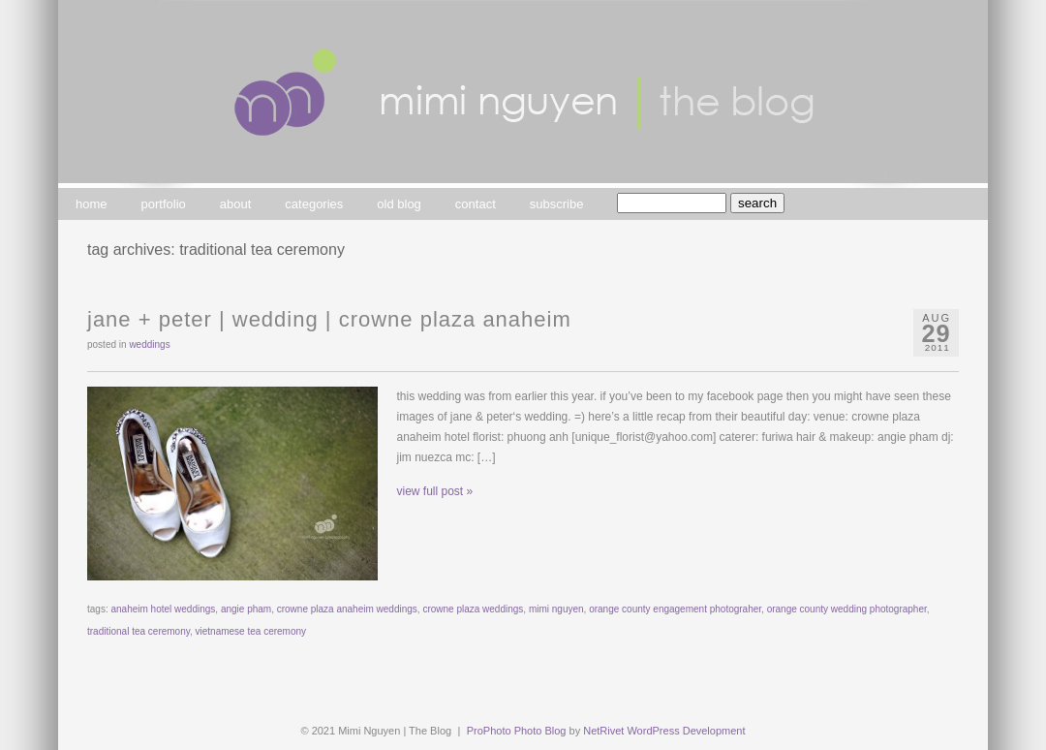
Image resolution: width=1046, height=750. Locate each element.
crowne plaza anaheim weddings (347, 609)
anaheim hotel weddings (162, 609)
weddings (149, 344)
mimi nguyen (556, 609)
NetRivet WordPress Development (664, 730)
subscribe (557, 204)
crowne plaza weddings (472, 609)
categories (314, 204)
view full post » (435, 491)
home (92, 204)
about (236, 204)
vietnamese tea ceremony (251, 631)
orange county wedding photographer (847, 609)
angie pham (246, 609)
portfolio (163, 204)
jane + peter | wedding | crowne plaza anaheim (329, 319)
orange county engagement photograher (675, 609)
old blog (399, 204)
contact (475, 204)
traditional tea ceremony (138, 631)
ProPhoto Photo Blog (517, 730)
